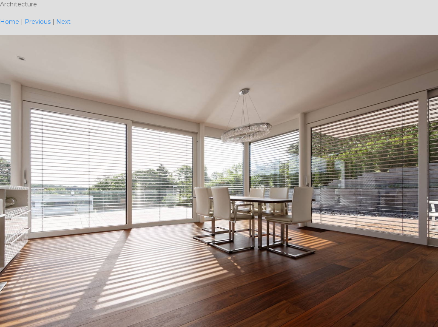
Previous (38, 22)
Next (63, 22)
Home (9, 22)
